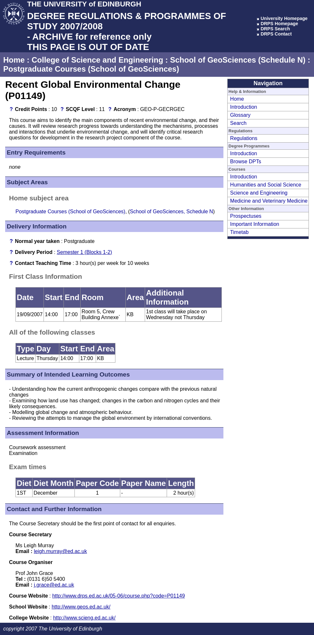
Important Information (254, 224)
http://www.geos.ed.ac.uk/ (81, 607)
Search (238, 123)
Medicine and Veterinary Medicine (269, 201)
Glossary (240, 115)
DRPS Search (275, 28)
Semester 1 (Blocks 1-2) (84, 252)
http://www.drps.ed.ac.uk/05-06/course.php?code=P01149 (118, 596)
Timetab (239, 232)
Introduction (243, 107)
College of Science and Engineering (97, 59)
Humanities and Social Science (265, 184)
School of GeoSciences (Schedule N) (237, 59)
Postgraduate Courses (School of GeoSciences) (91, 69)
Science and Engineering (259, 193)
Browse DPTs (245, 161)
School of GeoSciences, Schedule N (171, 211)
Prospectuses (245, 216)
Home (14, 59)
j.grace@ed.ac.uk (54, 585)
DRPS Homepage (279, 23)
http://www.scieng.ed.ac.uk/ (84, 617)
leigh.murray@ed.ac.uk (60, 551)
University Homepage (284, 18)
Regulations (244, 138)
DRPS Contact (276, 33)
